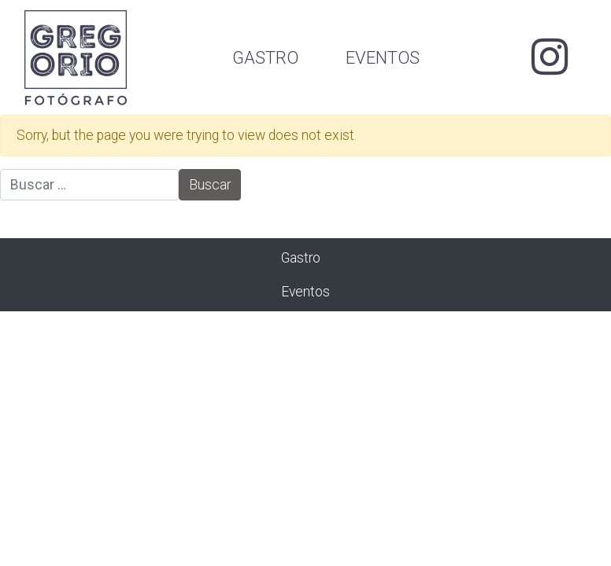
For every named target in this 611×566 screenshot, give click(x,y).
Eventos (383, 58)
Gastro (265, 58)
